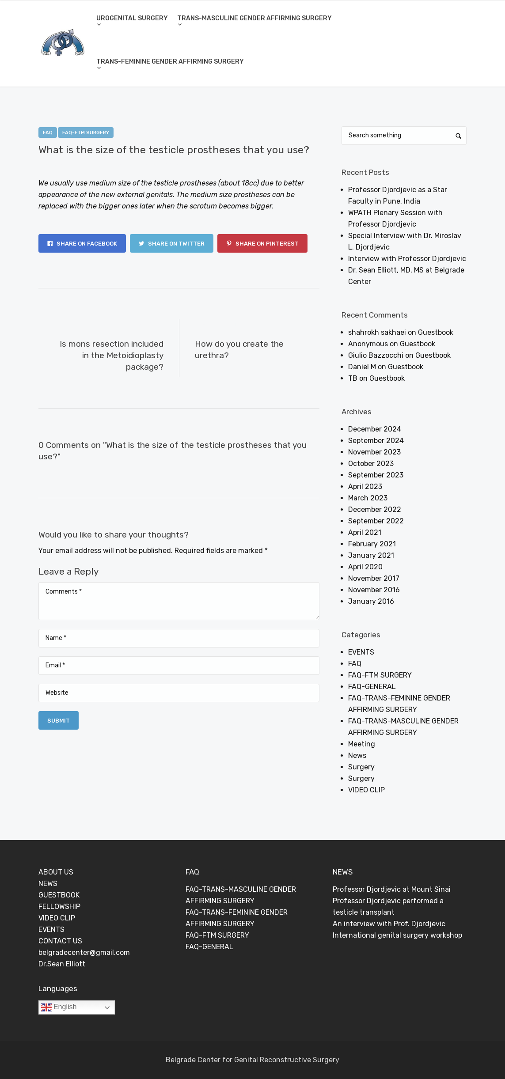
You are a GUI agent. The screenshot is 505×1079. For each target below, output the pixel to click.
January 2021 (371, 555)
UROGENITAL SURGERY (132, 18)
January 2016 (371, 601)
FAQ (48, 133)
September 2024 (376, 440)
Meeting (361, 744)
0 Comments (169, 165)
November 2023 (374, 452)
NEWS (47, 883)
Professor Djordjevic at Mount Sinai (392, 889)
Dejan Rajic (123, 165)
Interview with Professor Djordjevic (407, 258)
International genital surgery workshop (397, 935)
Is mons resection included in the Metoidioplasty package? (111, 355)
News (357, 755)
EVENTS (361, 652)
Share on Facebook (82, 243)
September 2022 (376, 521)
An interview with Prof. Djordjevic (389, 924)
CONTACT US (60, 941)
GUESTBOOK (59, 895)
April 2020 (365, 567)
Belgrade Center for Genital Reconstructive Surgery (252, 1060)
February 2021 (372, 544)
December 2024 (374, 429)
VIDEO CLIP (366, 790)
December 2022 (374, 509)
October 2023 (371, 463)
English (59, 1007)
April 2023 (365, 486)
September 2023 (375, 475)
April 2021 (364, 532)
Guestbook (435, 332)
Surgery (361, 767)
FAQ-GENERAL (372, 686)
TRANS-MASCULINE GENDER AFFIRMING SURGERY (254, 18)
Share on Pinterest (262, 243)
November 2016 (374, 590)
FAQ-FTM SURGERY (85, 133)
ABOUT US (55, 872)
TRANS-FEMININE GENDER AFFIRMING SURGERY (170, 61)
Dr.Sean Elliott (61, 964)
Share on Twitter (172, 243)
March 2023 (367, 498)
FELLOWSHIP (59, 906)
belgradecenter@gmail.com (84, 952)
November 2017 (373, 578)
